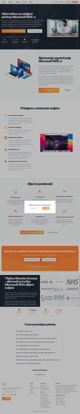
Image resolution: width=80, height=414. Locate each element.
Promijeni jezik (46, 208)
